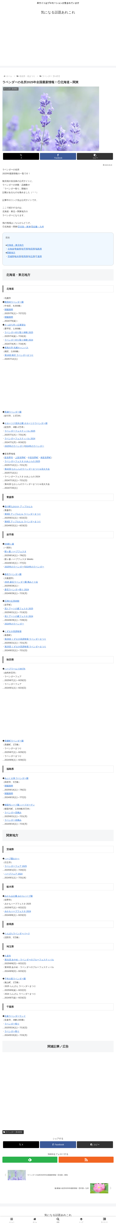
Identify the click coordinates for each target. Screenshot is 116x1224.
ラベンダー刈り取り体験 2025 (19, 332)
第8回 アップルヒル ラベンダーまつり (23, 521)
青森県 (18, 249)
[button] (95, 156)
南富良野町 (45, 457)
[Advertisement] (58, 45)
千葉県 (38, 256)
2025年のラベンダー (14, 446)
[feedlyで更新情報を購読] (29, 1160)
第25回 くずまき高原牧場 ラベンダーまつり (25, 646)
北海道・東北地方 (15, 245)
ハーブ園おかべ (12, 858)
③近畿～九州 (37, 226)
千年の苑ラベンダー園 (15, 978)
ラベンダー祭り (12, 1024)
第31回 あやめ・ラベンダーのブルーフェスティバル (29, 959)
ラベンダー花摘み (13, 812)
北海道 (11, 249)
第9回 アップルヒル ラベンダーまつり (23, 514)
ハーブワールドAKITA (15, 669)
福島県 (38, 249)
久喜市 (8, 956)
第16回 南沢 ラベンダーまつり (19, 355)
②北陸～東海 (24, 226)
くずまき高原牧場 (13, 631)
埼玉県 (32, 256)
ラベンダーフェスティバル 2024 (20, 438)
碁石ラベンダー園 (13, 574)
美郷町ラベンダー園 (14, 741)
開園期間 (9, 309)
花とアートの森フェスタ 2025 (19, 608)
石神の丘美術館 (12, 601)
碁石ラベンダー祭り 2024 (17, 589)
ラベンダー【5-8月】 (13, 1132)
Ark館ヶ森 (9, 544)
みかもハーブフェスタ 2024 (18, 911)
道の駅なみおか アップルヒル (19, 506)
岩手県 (25, 249)
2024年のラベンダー (34, 446)
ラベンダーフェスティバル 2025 (20, 431)
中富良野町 (33, 457)
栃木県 (18, 256)
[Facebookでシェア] (58, 156)
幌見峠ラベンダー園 (14, 302)
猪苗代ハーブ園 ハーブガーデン (20, 805)
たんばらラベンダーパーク (17, 933)
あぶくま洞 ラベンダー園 (16, 778)
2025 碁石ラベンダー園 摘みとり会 (21, 582)
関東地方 (11, 252)
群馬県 (25, 256)
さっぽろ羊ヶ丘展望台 (15, 325)
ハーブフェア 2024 (14, 874)
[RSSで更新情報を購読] (86, 1160)
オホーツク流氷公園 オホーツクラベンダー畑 (26, 423)
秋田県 (32, 249)
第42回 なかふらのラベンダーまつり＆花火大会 (27, 469)
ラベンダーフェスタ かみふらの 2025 (22, 461)
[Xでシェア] (21, 156)
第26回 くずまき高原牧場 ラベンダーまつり (25, 639)
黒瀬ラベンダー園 (13, 412)
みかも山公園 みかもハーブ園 (19, 896)
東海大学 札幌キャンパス (16, 347)
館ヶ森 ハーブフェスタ (15, 551)
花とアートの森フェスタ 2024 (19, 616)
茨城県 (11, 256)
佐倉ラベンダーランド (15, 1016)
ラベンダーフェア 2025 (16, 866)
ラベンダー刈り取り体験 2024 (19, 340)
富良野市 (9, 457)
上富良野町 (20, 457)
